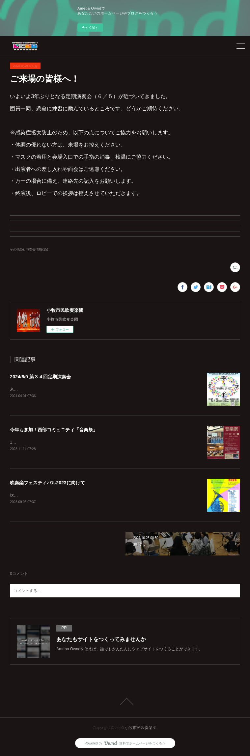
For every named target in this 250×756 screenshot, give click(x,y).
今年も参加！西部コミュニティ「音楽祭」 (53, 430)
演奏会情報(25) (37, 249)
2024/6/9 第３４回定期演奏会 (40, 376)
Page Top (125, 702)
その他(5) (17, 249)
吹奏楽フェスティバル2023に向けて (47, 483)
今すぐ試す (90, 27)
